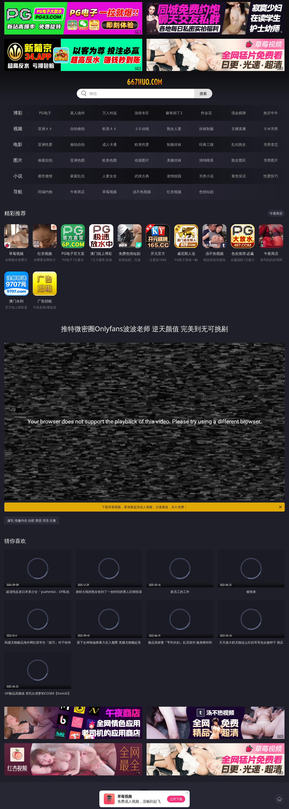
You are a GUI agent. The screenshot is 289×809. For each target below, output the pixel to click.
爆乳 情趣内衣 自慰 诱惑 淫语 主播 (31, 520)
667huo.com (144, 82)
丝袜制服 (206, 128)
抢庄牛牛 (270, 112)
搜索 (203, 93)
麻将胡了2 (174, 112)
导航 (17, 192)
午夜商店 (77, 191)
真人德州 (77, 112)
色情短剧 (206, 191)
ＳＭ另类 (270, 128)
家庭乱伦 (77, 176)
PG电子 (45, 112)
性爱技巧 (270, 176)
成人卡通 (109, 144)
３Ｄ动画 (142, 128)
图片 (17, 160)
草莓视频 (109, 191)
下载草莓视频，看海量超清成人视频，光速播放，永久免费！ (192, 507)
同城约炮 (45, 191)
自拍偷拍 (77, 128)
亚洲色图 (77, 160)
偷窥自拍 (45, 160)
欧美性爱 (142, 144)
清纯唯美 (206, 160)
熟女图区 (238, 160)
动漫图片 (142, 160)
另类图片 (270, 160)
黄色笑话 (238, 176)
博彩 (17, 113)
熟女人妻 (174, 128)
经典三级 (206, 144)
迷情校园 (174, 176)
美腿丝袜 (174, 160)
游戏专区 (142, 112)
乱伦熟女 (238, 144)
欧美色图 (109, 160)
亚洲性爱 (45, 144)
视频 (17, 129)
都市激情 (45, 176)
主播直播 (238, 128)
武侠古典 (142, 176)
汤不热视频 (142, 191)
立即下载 (176, 799)
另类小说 (206, 176)
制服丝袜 (174, 144)
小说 (17, 176)
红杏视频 (174, 191)
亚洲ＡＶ (45, 128)
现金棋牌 (238, 112)
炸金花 (206, 112)
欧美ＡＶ (109, 128)
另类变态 (270, 144)
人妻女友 (109, 176)
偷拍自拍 (77, 144)
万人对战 (109, 112)
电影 (17, 144)
